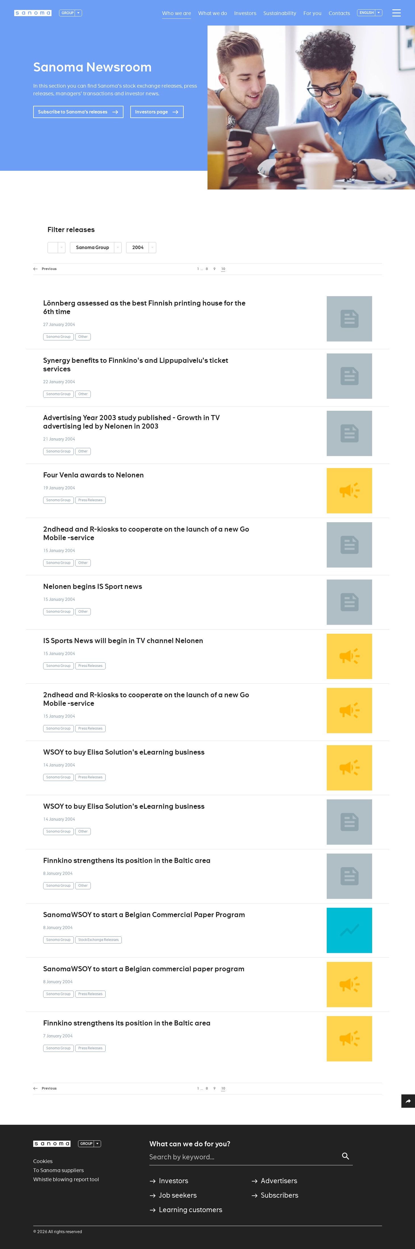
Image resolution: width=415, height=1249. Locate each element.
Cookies (43, 1161)
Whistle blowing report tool (66, 1179)
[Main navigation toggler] (395, 13)
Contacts (339, 13)
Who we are (176, 13)
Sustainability (279, 13)
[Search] (346, 1156)
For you (312, 13)
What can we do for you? (189, 1144)
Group (68, 13)
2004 (138, 247)
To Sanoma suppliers (58, 1170)
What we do (212, 13)
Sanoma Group (93, 247)
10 (223, 269)
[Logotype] (33, 13)
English (367, 12)
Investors (245, 13)
